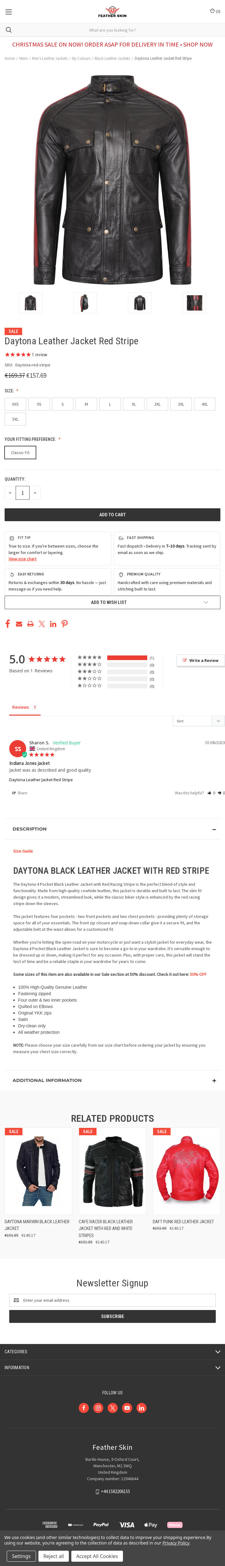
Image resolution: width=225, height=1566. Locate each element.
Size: (10, 390)
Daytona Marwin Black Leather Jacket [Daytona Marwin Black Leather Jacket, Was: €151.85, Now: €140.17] (37, 1225)
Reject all (53, 1556)
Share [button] (19, 793)
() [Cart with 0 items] (215, 11)
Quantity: (15, 479)
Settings (21, 1556)
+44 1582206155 (115, 1492)
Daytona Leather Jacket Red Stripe (41, 779)
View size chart (22, 559)
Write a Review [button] (204, 660)
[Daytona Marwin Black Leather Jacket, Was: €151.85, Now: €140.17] (38, 1171)
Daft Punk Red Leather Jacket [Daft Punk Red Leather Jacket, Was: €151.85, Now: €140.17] (183, 1221)
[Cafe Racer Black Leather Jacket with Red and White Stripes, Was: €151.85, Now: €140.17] (112, 1171)
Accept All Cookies (97, 1556)
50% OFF (198, 974)
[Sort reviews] (199, 721)
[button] (211, 793)
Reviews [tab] (20, 707)
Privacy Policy (175, 1543)
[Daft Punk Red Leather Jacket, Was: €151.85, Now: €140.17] (186, 1171)
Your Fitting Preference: (31, 439)
